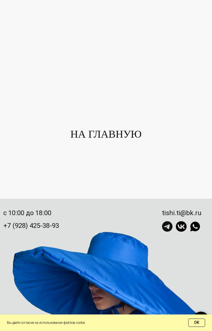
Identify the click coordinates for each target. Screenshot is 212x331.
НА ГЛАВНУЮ (106, 134)
